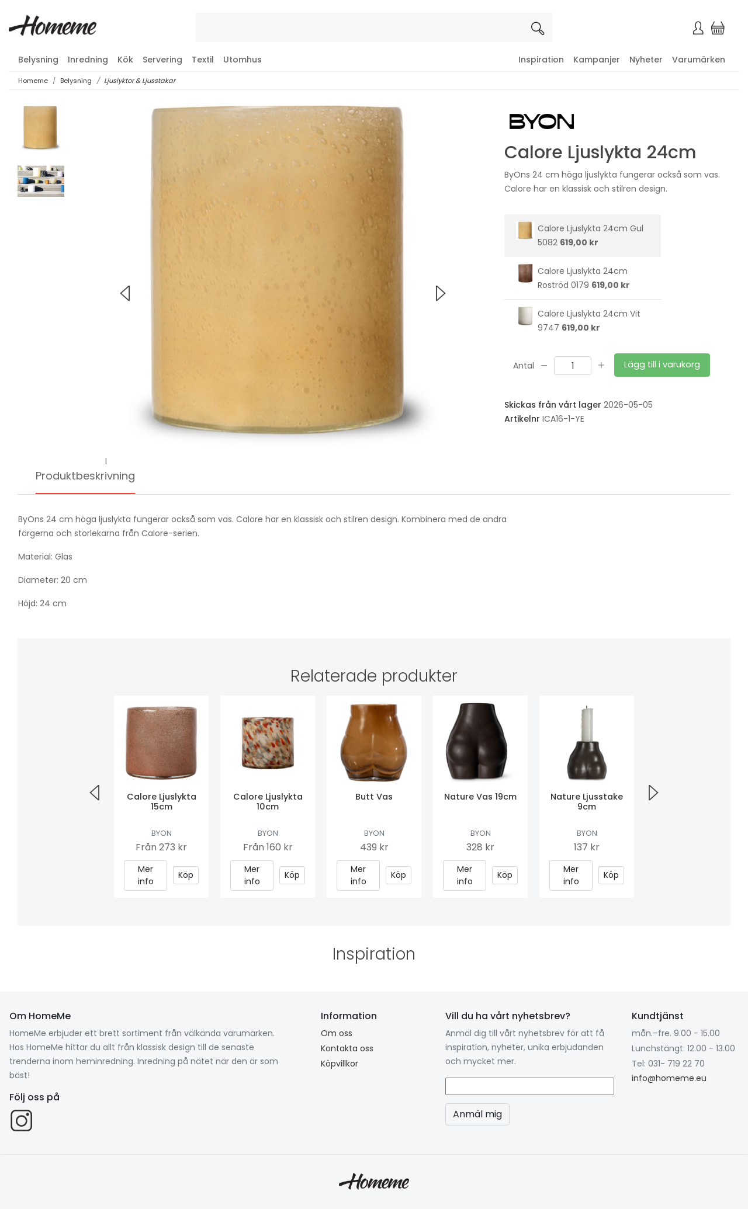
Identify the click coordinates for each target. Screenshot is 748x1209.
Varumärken (698, 59)
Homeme (33, 80)
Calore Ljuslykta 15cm (161, 801)
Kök (125, 59)
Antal (523, 365)
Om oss (336, 1033)
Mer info (146, 875)
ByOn (161, 833)
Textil (203, 59)
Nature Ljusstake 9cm (586, 801)
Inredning (88, 59)
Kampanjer (596, 59)
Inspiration (541, 59)
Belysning (38, 59)
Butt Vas (374, 796)
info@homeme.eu (669, 1078)
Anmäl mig (477, 1114)
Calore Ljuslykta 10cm (268, 801)
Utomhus (242, 59)
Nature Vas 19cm (480, 796)
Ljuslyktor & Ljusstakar (139, 80)
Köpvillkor (339, 1063)
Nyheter (646, 59)
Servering (162, 59)
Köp (185, 875)
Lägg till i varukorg (662, 364)
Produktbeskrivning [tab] (85, 475)
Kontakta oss (347, 1048)
